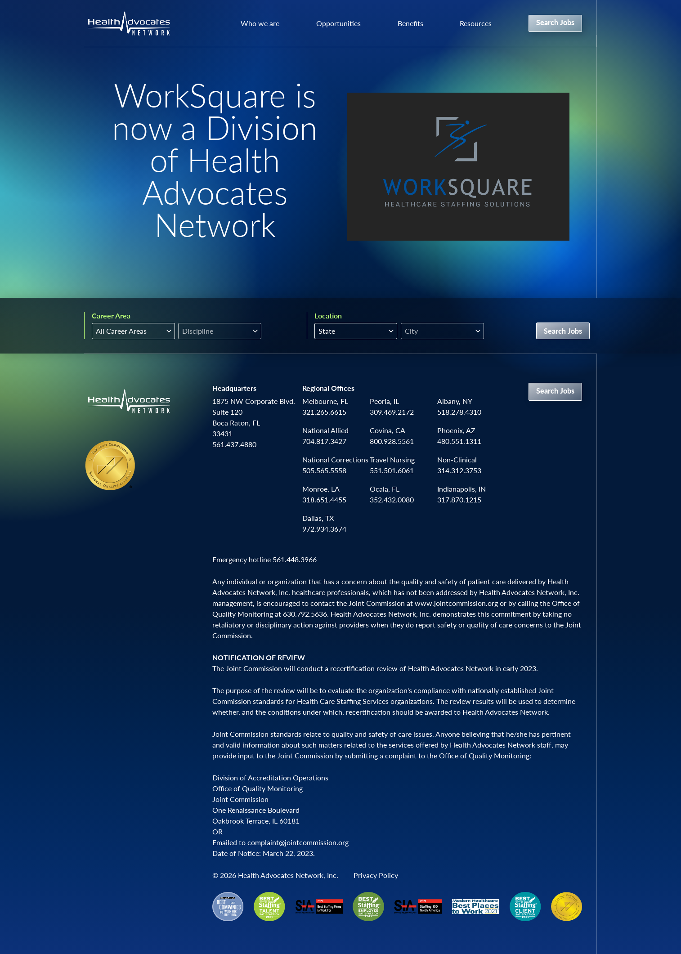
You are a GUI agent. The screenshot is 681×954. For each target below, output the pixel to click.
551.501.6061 (392, 470)
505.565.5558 (324, 470)
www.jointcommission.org (456, 603)
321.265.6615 (324, 412)
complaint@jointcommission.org (298, 842)
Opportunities (338, 23)
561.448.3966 (295, 559)
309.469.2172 (392, 412)
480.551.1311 (459, 441)
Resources (476, 23)
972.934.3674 (324, 529)
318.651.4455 (324, 499)
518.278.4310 (459, 412)
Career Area (111, 315)
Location (328, 315)
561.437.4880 (234, 444)
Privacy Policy (376, 875)
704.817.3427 (324, 441)
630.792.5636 (305, 614)
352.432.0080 (392, 499)
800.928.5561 (392, 441)
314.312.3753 (459, 470)
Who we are (260, 23)
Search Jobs (555, 22)
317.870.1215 (459, 499)
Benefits (410, 23)
